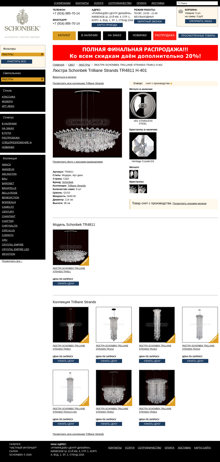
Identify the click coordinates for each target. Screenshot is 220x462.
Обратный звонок (149, 21)
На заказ (114, 35)
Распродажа (165, 35)
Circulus (8, 230)
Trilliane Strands (77, 185)
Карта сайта (202, 447)
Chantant (8, 216)
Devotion (8, 254)
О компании (62, 3)
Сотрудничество (120, 3)
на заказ (8, 128)
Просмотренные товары (198, 35)
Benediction (10, 197)
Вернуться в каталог (64, 77)
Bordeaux (9, 202)
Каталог (64, 35)
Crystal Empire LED (15, 249)
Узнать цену (65, 283)
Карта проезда (107, 25)
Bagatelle (9, 188)
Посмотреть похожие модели (189, 203)
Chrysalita (9, 225)
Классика (8, 96)
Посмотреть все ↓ (12, 261)
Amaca (6, 164)
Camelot (8, 207)
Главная (58, 64)
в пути (6, 133)
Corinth (7, 235)
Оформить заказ (200, 21)
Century (8, 211)
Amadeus (8, 169)
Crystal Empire (13, 244)
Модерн (7, 101)
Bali (4, 178)
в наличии (9, 123)
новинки (8, 147)
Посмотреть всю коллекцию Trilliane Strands (78, 83)
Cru (4, 239)
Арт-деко (8, 106)
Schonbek (67, 182)
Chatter (8, 221)
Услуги (98, 3)
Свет (71, 64)
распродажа (11, 137)
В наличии (89, 35)
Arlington (9, 174)
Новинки (140, 35)
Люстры (84, 64)
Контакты (82, 3)
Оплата (141, 3)
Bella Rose (9, 192)
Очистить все (16, 61)
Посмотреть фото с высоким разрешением (78, 161)
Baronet (8, 183)
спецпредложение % (17, 142)
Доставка (157, 3)
